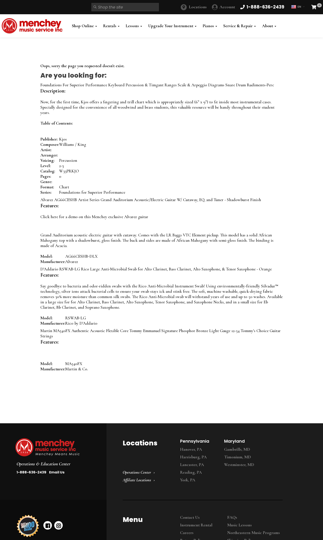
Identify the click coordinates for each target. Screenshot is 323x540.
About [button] (269, 25)
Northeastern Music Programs (253, 532)
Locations (198, 7)
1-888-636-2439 (31, 472)
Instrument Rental (196, 525)
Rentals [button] (111, 25)
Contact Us (190, 517)
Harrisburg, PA (193, 457)
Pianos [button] (210, 25)
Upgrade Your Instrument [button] (172, 25)
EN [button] (298, 6)
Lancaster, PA (192, 464)
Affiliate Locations (137, 480)
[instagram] (58, 525)
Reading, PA (191, 472)
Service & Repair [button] (239, 25)
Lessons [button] (134, 25)
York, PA (187, 480)
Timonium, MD (237, 457)
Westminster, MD (239, 464)
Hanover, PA (191, 449)
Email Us (56, 472)
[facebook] (47, 525)
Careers (187, 532)
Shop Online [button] (84, 25)
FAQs (232, 517)
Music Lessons (239, 525)
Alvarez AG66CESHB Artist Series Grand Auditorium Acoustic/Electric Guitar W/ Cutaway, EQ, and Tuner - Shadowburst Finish (150, 199)
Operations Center (137, 472)
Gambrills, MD (237, 449)
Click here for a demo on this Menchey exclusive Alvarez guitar (94, 216)
